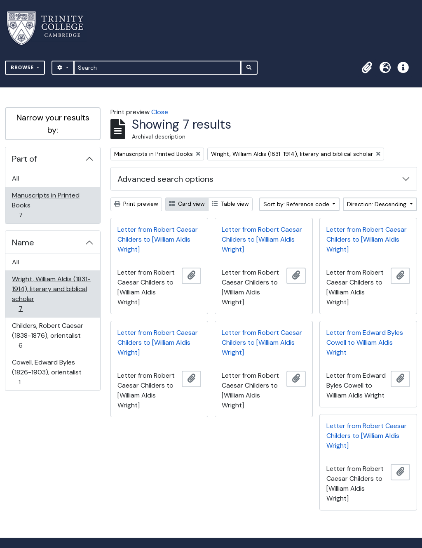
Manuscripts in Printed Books (46, 205)
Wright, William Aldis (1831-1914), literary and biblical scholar (51, 294)
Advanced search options (165, 179)
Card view (187, 203)
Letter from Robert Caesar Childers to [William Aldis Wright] (157, 239)
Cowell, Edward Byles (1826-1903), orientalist (47, 372)
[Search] (157, 68)
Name (23, 242)
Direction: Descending (377, 204)
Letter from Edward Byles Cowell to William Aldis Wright (364, 342)
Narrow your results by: (52, 123)
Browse (23, 67)
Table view (230, 203)
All (15, 178)
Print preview (136, 203)
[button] (367, 68)
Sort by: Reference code (297, 204)
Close (159, 112)
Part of (24, 158)
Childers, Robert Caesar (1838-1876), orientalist (47, 335)
